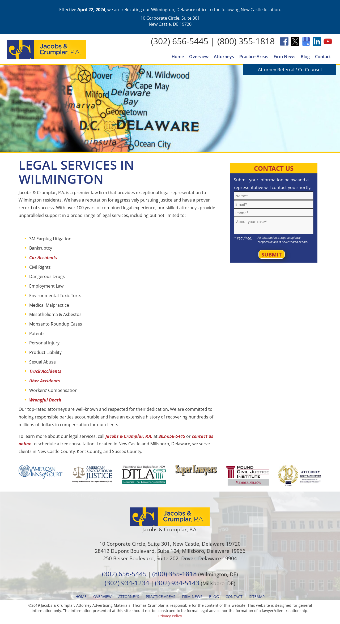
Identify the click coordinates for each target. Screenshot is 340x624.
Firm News (284, 56)
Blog (305, 56)
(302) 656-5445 (179, 41)
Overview (199, 56)
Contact (323, 56)
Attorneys (224, 56)
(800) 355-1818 (246, 41)
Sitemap (257, 596)
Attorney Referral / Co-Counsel (290, 69)
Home (178, 56)
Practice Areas (253, 56)
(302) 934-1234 (127, 582)
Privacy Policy (170, 615)
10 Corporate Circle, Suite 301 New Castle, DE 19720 (170, 21)
